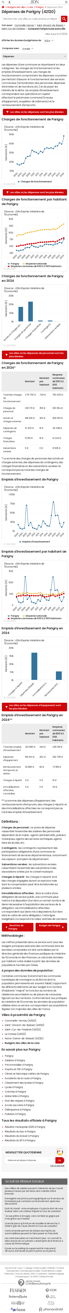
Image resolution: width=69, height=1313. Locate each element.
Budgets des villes (16, 7)
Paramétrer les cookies (52, 1271)
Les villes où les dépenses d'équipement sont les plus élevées (35, 707)
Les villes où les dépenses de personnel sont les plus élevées (36, 355)
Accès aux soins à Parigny (19, 1105)
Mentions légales (56, 1274)
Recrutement (13, 1271)
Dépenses (8, 56)
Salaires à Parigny (15, 1060)
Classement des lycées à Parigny (24, 1082)
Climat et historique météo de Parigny (27, 1073)
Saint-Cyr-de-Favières (13, 28)
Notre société (40, 1268)
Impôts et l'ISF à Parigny (18, 1069)
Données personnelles (30, 1271)
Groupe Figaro (22, 1277)
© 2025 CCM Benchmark (42, 1277)
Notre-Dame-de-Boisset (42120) (24, 1038)
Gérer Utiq (9, 1274)
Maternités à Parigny (17, 1096)
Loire (30, 7)
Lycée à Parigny (14, 1087)
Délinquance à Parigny (18, 1109)
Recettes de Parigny (15, 927)
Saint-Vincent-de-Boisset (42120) (24, 1025)
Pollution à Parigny (15, 1114)
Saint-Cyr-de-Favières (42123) (23, 1029)
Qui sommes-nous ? (14, 1268)
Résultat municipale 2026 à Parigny (25, 1127)
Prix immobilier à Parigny (19, 1064)
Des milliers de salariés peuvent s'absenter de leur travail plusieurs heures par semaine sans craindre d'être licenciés (34, 1191)
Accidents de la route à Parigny (23, 1078)
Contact (60, 1268)
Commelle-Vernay (24, 25)
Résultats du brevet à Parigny (22, 1136)
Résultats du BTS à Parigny (20, 1140)
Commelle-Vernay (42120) (20, 1020)
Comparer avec (10, 48)
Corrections (42, 1274)
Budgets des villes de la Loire (22, 1043)
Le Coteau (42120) (15, 1034)
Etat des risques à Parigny (20, 1100)
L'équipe (29, 1268)
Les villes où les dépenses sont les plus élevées (37, 112)
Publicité (51, 1268)
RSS (33, 1274)
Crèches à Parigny (15, 1091)
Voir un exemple (57, 1166)
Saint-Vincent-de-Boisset (50, 25)
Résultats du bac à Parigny (20, 1131)
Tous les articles (22, 1274)
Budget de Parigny (51, 927)
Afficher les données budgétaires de (21, 40)
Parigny (40, 7)
